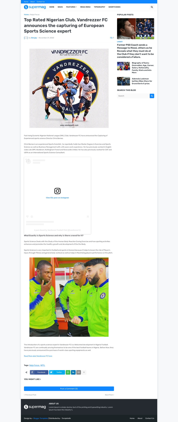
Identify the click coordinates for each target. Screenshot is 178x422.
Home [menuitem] (51, 7)
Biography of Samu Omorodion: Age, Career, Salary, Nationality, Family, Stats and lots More (143, 68)
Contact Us (41, 2)
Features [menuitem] (70, 7)
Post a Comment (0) (69, 389)
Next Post (109, 395)
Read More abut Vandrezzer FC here (38, 356)
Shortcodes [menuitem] (114, 7)
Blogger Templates (40, 418)
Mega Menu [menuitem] (85, 7)
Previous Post (30, 395)
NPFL (42, 365)
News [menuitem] (60, 7)
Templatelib (66, 418)
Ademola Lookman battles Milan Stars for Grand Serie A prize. (142, 81)
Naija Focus (34, 14)
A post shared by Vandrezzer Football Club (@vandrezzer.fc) (57, 230)
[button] (152, 7)
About (32, 2)
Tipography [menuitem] (99, 7)
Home (26, 2)
